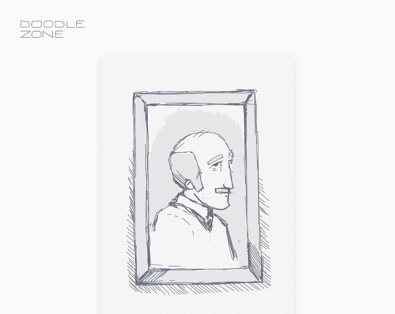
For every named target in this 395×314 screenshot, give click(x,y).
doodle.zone (53, 29)
